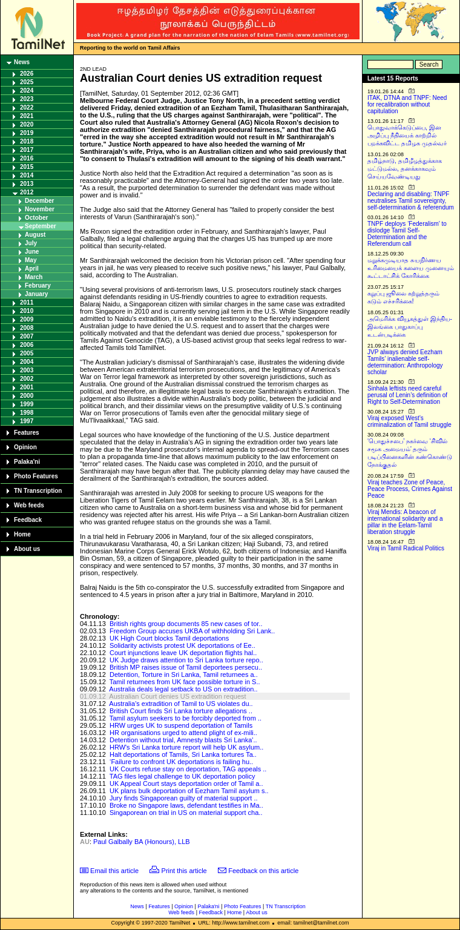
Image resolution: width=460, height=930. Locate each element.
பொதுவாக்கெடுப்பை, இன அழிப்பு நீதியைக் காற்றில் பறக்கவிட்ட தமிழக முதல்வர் (407, 135)
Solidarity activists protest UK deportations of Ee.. (182, 645)
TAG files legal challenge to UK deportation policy (182, 776)
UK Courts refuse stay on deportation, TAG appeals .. (188, 769)
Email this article (114, 870)
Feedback (28, 519)
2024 (26, 90)
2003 (26, 370)
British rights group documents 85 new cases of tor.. (186, 623)
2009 (26, 319)
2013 (26, 183)
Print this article (184, 870)
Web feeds (29, 505)
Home (22, 534)
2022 (26, 107)
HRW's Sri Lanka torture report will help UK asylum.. (186, 747)
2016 (26, 158)
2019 (26, 133)
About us (27, 549)
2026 (26, 73)
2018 (26, 141)
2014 (26, 175)
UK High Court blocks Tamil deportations (169, 638)
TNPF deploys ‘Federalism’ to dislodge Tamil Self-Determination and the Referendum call (407, 233)
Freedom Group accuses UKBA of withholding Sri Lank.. (192, 631)
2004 (26, 361)
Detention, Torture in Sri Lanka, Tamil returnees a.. (184, 674)
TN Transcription (38, 490)
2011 (26, 302)
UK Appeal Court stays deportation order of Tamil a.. (186, 783)
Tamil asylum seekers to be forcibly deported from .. (185, 718)
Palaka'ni (27, 461)
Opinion (25, 447)
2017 (26, 150)
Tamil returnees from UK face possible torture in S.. (185, 681)
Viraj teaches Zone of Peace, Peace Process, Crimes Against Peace (409, 489)
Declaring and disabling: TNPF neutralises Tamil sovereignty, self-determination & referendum (410, 201)
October (36, 217)
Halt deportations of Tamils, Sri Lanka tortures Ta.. (183, 754)
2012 (26, 192)
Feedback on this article (263, 870)
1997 (26, 421)
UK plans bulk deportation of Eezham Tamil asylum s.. (189, 790)
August (35, 234)
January (36, 294)
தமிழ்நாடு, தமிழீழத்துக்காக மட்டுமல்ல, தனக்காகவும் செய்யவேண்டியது (404, 168)
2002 (26, 378)
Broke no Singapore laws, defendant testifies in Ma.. (186, 805)
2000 (26, 395)
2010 (26, 311)
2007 (26, 336)
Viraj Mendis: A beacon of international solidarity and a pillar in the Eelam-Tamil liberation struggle (405, 522)
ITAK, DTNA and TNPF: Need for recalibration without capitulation (407, 104)
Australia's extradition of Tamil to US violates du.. (180, 703)
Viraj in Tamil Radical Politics (405, 548)
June (32, 251)
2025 (26, 82)
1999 (26, 404)
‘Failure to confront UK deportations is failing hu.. (181, 761)
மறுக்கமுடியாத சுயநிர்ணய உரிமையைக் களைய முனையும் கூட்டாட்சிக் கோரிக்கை (410, 268)
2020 (26, 124)
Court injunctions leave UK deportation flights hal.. (183, 652)
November (39, 209)
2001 (26, 387)
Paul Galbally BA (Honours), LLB (141, 841)
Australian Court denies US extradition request (177, 696)
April (32, 268)
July (31, 243)
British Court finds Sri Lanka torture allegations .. (181, 710)
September (40, 226)
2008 (26, 328)
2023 (26, 99)
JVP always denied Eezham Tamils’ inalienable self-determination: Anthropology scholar (405, 362)
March (33, 277)
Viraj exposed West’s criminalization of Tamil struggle (409, 421)
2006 (26, 344)
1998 (26, 412)
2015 (26, 166)
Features (26, 432)
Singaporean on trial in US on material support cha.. (186, 812)
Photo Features (36, 476)
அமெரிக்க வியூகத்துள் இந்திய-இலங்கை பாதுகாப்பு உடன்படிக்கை (409, 326)
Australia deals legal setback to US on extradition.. (183, 689)
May (30, 260)
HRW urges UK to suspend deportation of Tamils (181, 725)
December (39, 200)
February (38, 285)
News (22, 62)
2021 (26, 116)
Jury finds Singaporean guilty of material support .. (184, 798)
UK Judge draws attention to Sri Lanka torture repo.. (186, 660)
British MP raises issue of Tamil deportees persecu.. (186, 667)
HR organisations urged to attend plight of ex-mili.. (183, 732)
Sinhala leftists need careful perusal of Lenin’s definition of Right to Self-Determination (407, 395)
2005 (26, 353)
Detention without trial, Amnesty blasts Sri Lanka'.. (183, 740)
